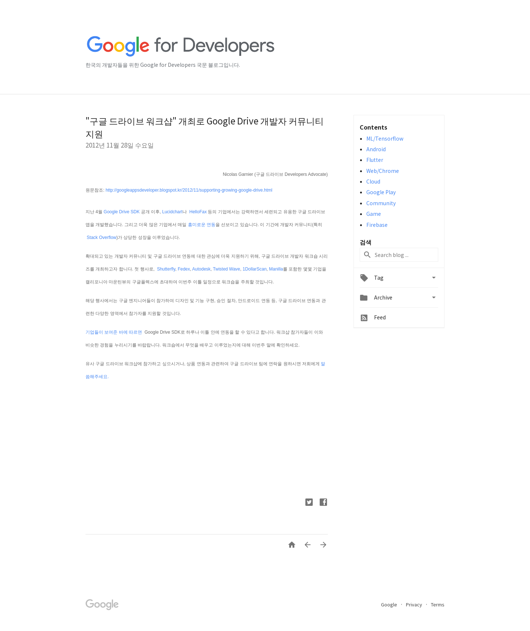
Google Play (381, 192)
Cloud (373, 181)
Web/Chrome (382, 170)
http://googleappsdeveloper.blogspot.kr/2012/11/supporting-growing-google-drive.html (189, 190)
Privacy (414, 604)
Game (373, 213)
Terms (437, 604)
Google (389, 604)
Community (381, 203)
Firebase (377, 224)
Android (376, 149)
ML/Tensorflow (384, 138)
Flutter (374, 159)
